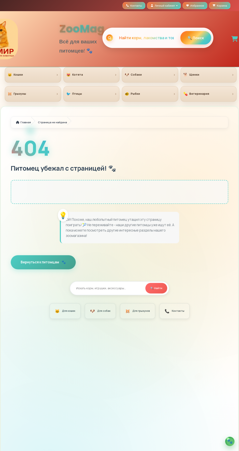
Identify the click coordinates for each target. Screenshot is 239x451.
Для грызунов (137, 311)
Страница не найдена (52, 123)
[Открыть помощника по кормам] (230, 441)
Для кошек (64, 311)
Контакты (174, 311)
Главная (23, 123)
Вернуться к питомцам (40, 262)
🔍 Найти (156, 288)
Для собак (100, 311)
